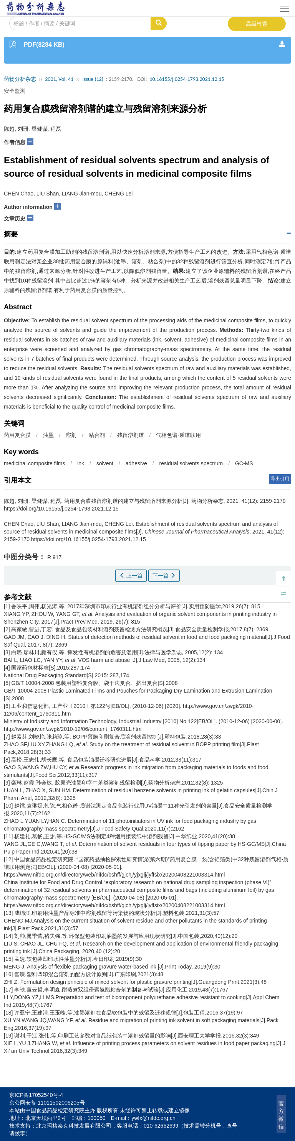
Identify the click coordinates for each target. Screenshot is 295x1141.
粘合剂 (97, 435)
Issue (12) (92, 79)
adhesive (136, 463)
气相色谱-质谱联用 (178, 435)
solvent (104, 463)
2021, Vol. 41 (59, 79)
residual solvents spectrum (191, 463)
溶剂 (71, 435)
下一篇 (164, 576)
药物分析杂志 (20, 79)
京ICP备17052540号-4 (36, 1095)
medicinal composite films (34, 463)
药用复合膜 (17, 435)
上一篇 (131, 576)
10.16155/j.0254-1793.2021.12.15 (186, 79)
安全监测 (14, 91)
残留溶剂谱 (130, 435)
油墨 (48, 435)
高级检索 (256, 24)
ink (80, 463)
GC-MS (244, 463)
